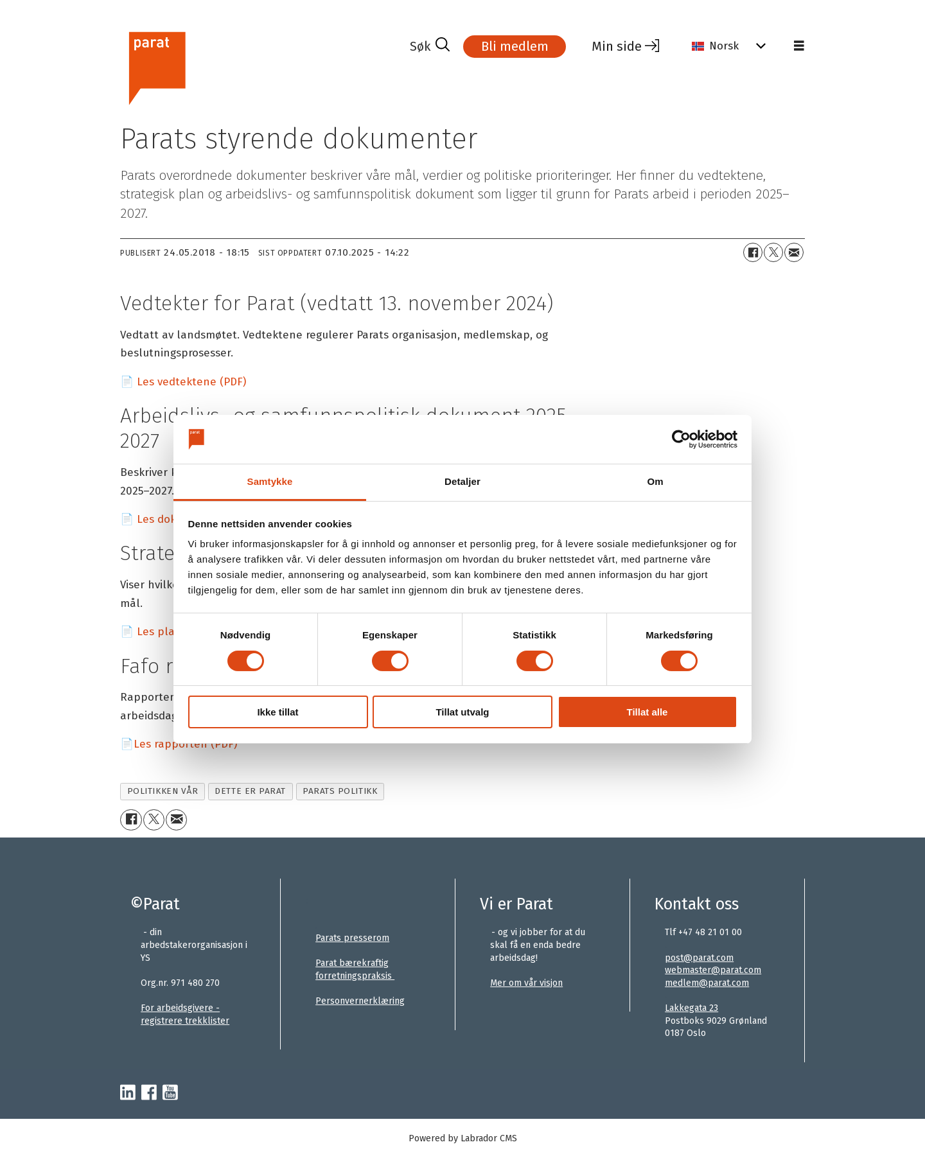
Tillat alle (647, 711)
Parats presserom (352, 938)
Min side (617, 46)
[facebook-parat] (149, 1093)
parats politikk (340, 790)
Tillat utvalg (462, 711)
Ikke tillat (277, 711)
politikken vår (162, 790)
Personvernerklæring (360, 1001)
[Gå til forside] (156, 66)
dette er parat (250, 790)
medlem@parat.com (707, 983)
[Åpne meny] (799, 46)
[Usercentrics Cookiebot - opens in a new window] (681, 439)
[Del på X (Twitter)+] (773, 252)
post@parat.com (699, 957)
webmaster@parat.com (713, 970)
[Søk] (430, 46)
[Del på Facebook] (752, 252)
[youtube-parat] (170, 1093)
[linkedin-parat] (128, 1093)
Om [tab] (655, 481)
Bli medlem (515, 46)
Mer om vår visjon (526, 983)
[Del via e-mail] (794, 252)
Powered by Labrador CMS (463, 1138)
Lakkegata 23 (691, 1008)
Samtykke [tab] (270, 481)
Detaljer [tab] (462, 481)
